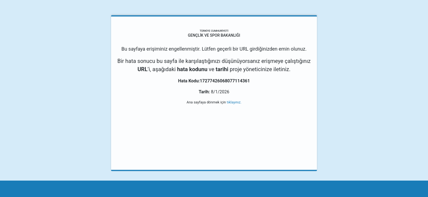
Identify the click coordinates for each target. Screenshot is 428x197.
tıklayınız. (234, 102)
